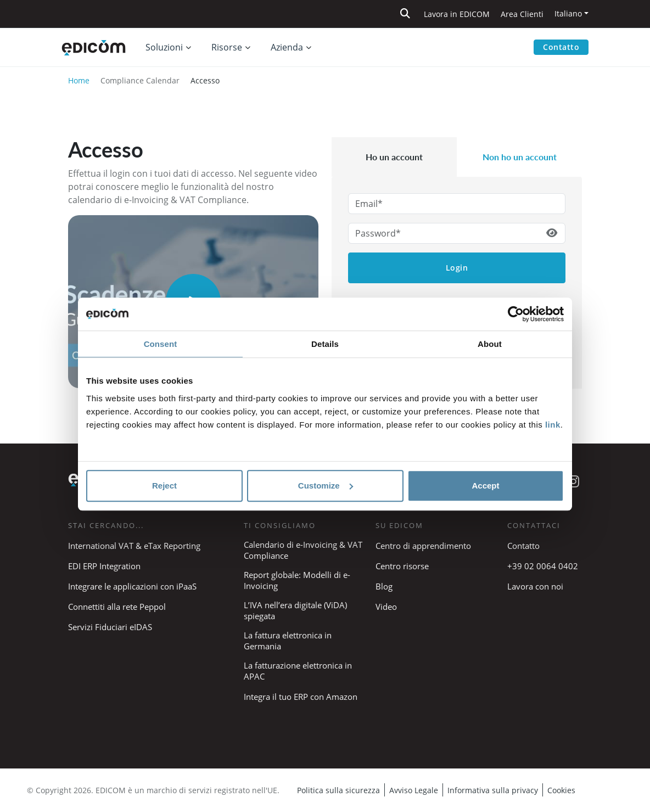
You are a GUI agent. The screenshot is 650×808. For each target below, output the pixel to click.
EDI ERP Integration (104, 565)
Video (386, 606)
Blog (384, 586)
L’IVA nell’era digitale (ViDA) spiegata (295, 610)
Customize (325, 485)
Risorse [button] (226, 47)
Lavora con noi (535, 586)
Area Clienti (522, 14)
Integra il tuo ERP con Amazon (300, 696)
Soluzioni (164, 47)
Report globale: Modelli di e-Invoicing (297, 580)
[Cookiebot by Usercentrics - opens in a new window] (516, 314)
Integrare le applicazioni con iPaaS (132, 586)
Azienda (287, 47)
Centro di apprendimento (423, 545)
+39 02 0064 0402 (542, 565)
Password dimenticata (456, 301)
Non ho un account (520, 157)
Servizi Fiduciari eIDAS (110, 626)
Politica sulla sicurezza (338, 790)
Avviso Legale (413, 790)
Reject (164, 485)
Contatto (561, 47)
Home (78, 80)
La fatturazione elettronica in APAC (298, 671)
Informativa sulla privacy (492, 790)
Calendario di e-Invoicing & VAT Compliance (303, 550)
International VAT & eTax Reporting (134, 545)
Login (457, 267)
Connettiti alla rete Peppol (117, 606)
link (553, 424)
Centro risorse (402, 565)
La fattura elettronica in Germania (288, 641)
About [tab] (490, 344)
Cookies (561, 790)
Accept (485, 485)
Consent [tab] (160, 344)
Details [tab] (325, 344)
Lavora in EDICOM (457, 14)
